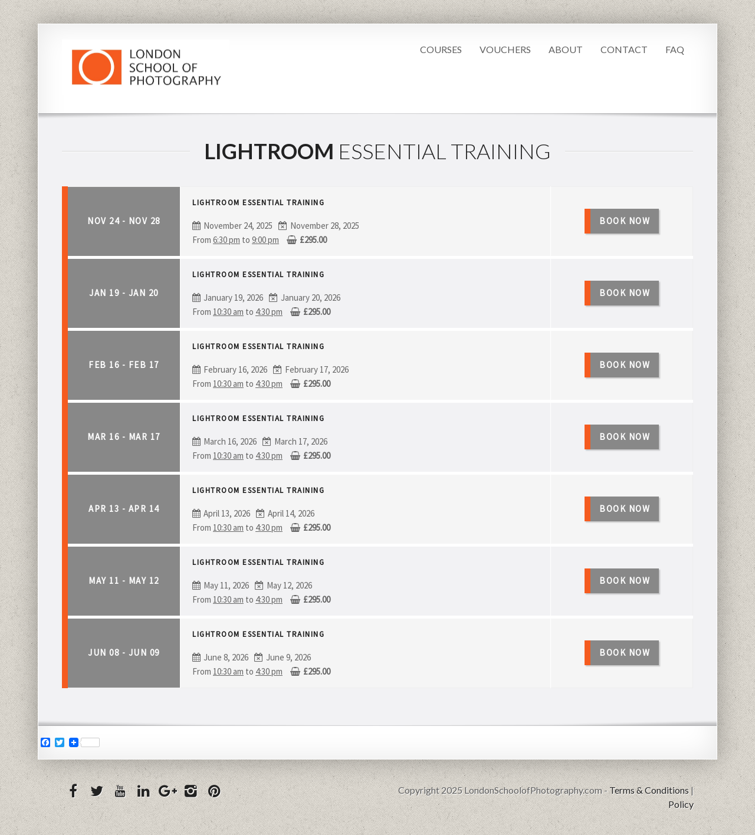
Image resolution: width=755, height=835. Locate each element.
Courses (441, 49)
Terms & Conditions (649, 789)
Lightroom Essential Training (258, 203)
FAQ (674, 49)
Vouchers (505, 49)
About (566, 49)
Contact (624, 49)
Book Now (624, 220)
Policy (681, 804)
